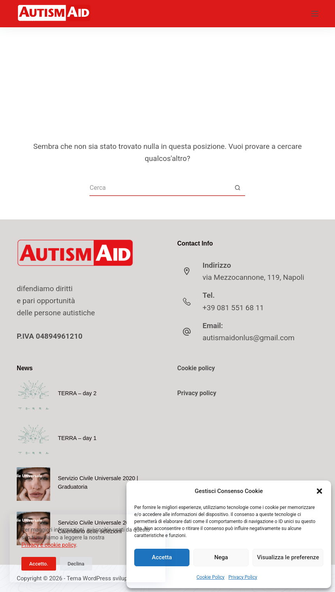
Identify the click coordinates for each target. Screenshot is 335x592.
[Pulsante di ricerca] (237, 188)
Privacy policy (196, 393)
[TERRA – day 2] (33, 395)
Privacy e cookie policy (48, 545)
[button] (319, 491)
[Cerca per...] (159, 188)
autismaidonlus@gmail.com (248, 337)
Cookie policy (196, 368)
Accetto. (38, 564)
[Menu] (314, 13)
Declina (76, 564)
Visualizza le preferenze (288, 557)
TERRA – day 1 (77, 438)
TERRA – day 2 (77, 393)
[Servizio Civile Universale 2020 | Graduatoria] (33, 484)
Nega (221, 557)
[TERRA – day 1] (33, 439)
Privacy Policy (242, 577)
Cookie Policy (210, 577)
